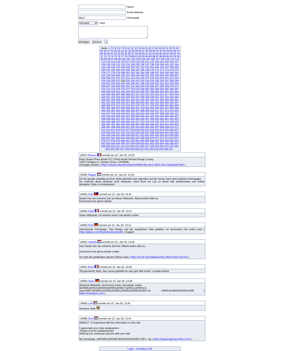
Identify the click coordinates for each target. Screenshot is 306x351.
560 (103, 138)
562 (113, 138)
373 (128, 105)
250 (152, 83)
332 (162, 97)
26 (105, 51)
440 (142, 116)
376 (142, 105)
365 (167, 102)
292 (123, 91)
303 (176, 91)
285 (167, 89)
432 (103, 116)
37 (143, 51)
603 (157, 143)
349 (167, 100)
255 (176, 83)
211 (118, 78)
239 (176, 81)
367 (176, 102)
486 (132, 124)
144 (103, 67)
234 (152, 81)
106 (153, 59)
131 (118, 64)
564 (123, 138)
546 (113, 135)
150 (132, 67)
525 (167, 130)
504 (142, 127)
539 (157, 132)
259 (118, 86)
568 (142, 138)
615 (137, 146)
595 (118, 143)
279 (137, 89)
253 (167, 83)
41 (157, 51)
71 (101, 56)
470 (132, 121)
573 (167, 138)
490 (152, 124)
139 (157, 64)
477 (167, 121)
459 (157, 119)
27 (108, 51)
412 (162, 111)
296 (142, 91)
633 (151, 149)
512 (103, 130)
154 (152, 67)
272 (103, 89)
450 (113, 119)
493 (167, 124)
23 (173, 48)
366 (172, 102)
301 (167, 91)
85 (150, 56)
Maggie (92, 174)
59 (139, 53)
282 (152, 89)
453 (128, 119)
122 (152, 61)
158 (172, 67)
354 (113, 102)
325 (128, 97)
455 (137, 119)
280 (142, 89)
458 (152, 119)
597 (128, 143)
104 (143, 59)
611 (118, 146)
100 (123, 59)
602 (152, 143)
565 (128, 138)
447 (176, 116)
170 (152, 70)
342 (132, 100)
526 (172, 130)
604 (162, 143)
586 (152, 140)
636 (166, 149)
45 (171, 51)
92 (174, 56)
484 (123, 124)
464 (103, 121)
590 (172, 140)
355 (118, 102)
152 (142, 67)
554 (152, 135)
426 (152, 113)
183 (137, 72)
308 (123, 94)
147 (118, 67)
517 (128, 130)
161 (108, 70)
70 (178, 53)
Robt (90, 225)
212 (123, 78)
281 (147, 89)
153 (147, 67)
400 (103, 111)
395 (157, 108)
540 (162, 132)
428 (162, 113)
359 (137, 102)
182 (132, 72)
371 (118, 105)
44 (167, 51)
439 (137, 116)
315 (157, 94)
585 (147, 140)
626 (117, 149)
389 (128, 108)
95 (105, 59)
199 (137, 75)
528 (103, 132)
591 (176, 140)
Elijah (91, 211)
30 (119, 51)
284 (162, 89)
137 (147, 64)
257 (108, 86)
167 (137, 70)
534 (132, 132)
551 (137, 135)
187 (157, 72)
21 (167, 48)
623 (176, 146)
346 (152, 100)
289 (108, 91)
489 (147, 124)
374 (132, 105)
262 (132, 86)
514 (113, 130)
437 (128, 116)
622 (172, 146)
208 (103, 78)
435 (118, 116)
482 (113, 124)
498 (113, 127)
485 (128, 124)
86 (154, 56)
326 (132, 97)
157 (167, 67)
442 (152, 116)
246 (132, 83)
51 (112, 53)
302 (172, 91)
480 (103, 124)
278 (132, 89)
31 (122, 51)
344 (142, 100)
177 (108, 72)
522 (152, 130)
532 (123, 132)
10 (128, 48)
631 (142, 149)
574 (172, 138)
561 (108, 138)
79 (129, 56)
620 (162, 146)
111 (177, 59)
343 (137, 100)
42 (160, 51)
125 (167, 61)
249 (147, 83)
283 (157, 89)
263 (137, 86)
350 (172, 100)
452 (123, 119)
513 (108, 130)
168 (142, 70)
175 (176, 70)
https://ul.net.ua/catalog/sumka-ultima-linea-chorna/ (159, 257)
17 (152, 48)
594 (113, 143)
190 (172, 72)
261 (128, 86)
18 (156, 48)
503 (137, 127)
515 (118, 130)
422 (132, 113)
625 (112, 149)
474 (152, 121)
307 (118, 94)
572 (162, 138)
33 (129, 51)
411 (157, 111)
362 (152, 102)
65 (160, 53)
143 (176, 64)
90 (167, 56)
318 (172, 94)
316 (162, 94)
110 (172, 59)
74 (112, 56)
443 (157, 116)
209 (108, 78)
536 (142, 132)
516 (123, 130)
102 (133, 59)
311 (137, 94)
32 (126, 51)
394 (152, 108)
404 (123, 111)
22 (170, 48)
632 (146, 149)
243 (118, 83)
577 (108, 140)
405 (128, 111)
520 (142, 130)
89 (164, 56)
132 (123, 64)
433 (108, 116)
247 (137, 83)
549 (128, 135)
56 (129, 53)
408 (142, 111)
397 (167, 108)
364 (162, 102)
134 (132, 64)
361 (147, 102)
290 (113, 91)
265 (147, 86)
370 (113, 105)
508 (162, 127)
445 (167, 116)
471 (137, 121)
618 (152, 146)
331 (157, 97)
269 (167, 86)
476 (162, 121)
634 (156, 149)
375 (137, 105)
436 (123, 116)
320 (103, 97)
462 (172, 119)
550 (132, 135)
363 (157, 102)
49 (105, 53)
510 (172, 127)
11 (131, 48)
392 (142, 108)
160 (103, 70)
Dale (90, 194)
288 (103, 91)
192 (103, 75)
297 (147, 91)
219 (157, 78)
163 (118, 70)
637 (171, 149)
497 (108, 127)
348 (162, 100)
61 (146, 53)
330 (152, 97)
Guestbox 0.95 (144, 348)
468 (123, 121)
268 (162, 86)
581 (128, 140)
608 (103, 146)
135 (137, 64)
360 (142, 102)
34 (133, 51)
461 (167, 119)
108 (163, 59)
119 (137, 61)
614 (132, 146)
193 (108, 75)
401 (108, 111)
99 (119, 59)
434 (113, 116)
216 (142, 78)
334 (172, 97)
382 (172, 105)
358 (132, 102)
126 (172, 61)
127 (176, 61)
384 (103, 108)
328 (142, 97)
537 (147, 132)
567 (137, 138)
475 (157, 121)
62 (150, 53)
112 (103, 61)
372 (123, 105)
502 (132, 127)
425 (147, 113)
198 (132, 75)
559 (176, 135)
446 (172, 116)
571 (157, 138)
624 (107, 149)
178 (113, 72)
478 (172, 121)
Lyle (90, 303)
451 (118, 119)
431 (176, 113)
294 (132, 91)
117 (128, 61)
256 (103, 86)
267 (157, 86)
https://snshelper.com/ (92, 293)
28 (112, 51)
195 (118, 75)
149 (128, 67)
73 (108, 56)
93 (178, 56)
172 (162, 70)
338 (113, 100)
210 (113, 78)
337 (108, 100)
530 (113, 132)
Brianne (92, 155)
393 (147, 108)
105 (148, 59)
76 (119, 56)
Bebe (91, 267)
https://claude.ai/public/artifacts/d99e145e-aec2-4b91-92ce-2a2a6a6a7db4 (142, 164)
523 (157, 130)
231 (137, 81)
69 (174, 53)
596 (123, 143)
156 (162, 67)
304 (103, 94)
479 (176, 121)
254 (172, 83)
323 (118, 97)
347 (157, 100)
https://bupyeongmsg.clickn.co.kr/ (172, 339)
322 (113, 97)
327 (137, 97)
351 (176, 100)
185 (147, 72)
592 (103, 143)
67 (167, 53)
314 (152, 94)
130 (113, 64)
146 (113, 67)
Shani (91, 281)
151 (137, 67)
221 (167, 78)
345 (147, 100)
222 (172, 78)
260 (123, 86)
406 (132, 111)
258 (113, 86)
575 (176, 138)
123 (157, 61)
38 (146, 51)
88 (160, 56)
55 (126, 53)
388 (123, 108)
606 (172, 143)
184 (142, 72)
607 (176, 143)
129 (108, 64)
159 (176, 67)
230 (132, 81)
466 (113, 121)
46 (174, 51)
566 (132, 138)
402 (113, 111)
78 (126, 56)
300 (162, 91)
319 (176, 94)
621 (167, 146)
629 (132, 149)
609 (108, 146)
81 (136, 56)
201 (147, 75)
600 (142, 143)
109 (167, 59)
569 (147, 138)
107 (158, 59)
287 (176, 89)
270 (172, 86)
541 (167, 132)
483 (118, 124)
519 (137, 130)
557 (167, 135)
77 (122, 56)
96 (109, 59)
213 (128, 78)
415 (176, 111)
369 (108, 105)
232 (142, 81)
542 (172, 132)
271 (176, 86)
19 (159, 48)
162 (113, 70)
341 (128, 100)
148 (123, 67)
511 (176, 127)
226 (113, 81)
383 (176, 105)
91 (171, 56)
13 (139, 48)
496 (103, 127)
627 (122, 149)
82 (139, 56)
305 (108, 94)
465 (108, 121)
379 (157, 105)
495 (176, 124)
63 (154, 53)
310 (132, 94)
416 (103, 113)
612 (123, 146)
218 (152, 78)
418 (113, 113)
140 (162, 64)
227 (118, 81)
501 (128, 127)
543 (176, 132)
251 (157, 83)
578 (113, 140)
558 (172, 135)
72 (105, 56)
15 (146, 48)
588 (162, 140)
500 (123, 127)
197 (128, 75)
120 (142, 61)
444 (162, 116)
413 (167, 111)
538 (152, 132)
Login (131, 348)
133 (128, 64)
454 (132, 119)
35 (136, 51)
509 (167, 127)
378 (152, 105)
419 (118, 113)
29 (115, 51)
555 (157, 135)
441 (147, 116)
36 (139, 51)
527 (176, 130)
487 (137, 124)
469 (128, 121)
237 (167, 81)
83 (143, 56)
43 (164, 51)
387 (118, 108)
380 (162, 105)
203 (157, 75)
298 (152, 91)
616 (142, 146)
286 (172, 89)
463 (176, 119)
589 (167, 140)
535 (137, 132)
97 (112, 59)
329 (147, 97)
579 (118, 140)
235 (157, 81)
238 (172, 81)
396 (162, 108)
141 (167, 64)
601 (147, 143)
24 (177, 48)
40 (154, 51)
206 (172, 75)
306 (113, 94)
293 (128, 91)
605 (167, 143)
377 (147, 105)
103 (138, 59)
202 (152, 75)
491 (157, 124)
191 (176, 72)
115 (118, 61)
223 (176, 78)
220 (162, 78)
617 (147, 146)
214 (132, 78)
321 (108, 97)
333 (167, 97)
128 (103, 64)
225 (108, 81)
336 (103, 100)
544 (103, 135)
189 (167, 72)
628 (127, 149)
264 (142, 86)
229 (128, 81)
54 (122, 53)
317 (167, 94)
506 (152, 127)
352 (103, 102)
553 (147, 135)
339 (118, 100)
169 (147, 70)
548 (123, 135)
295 (137, 91)
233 (147, 81)
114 (113, 61)
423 (137, 113)
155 (157, 67)
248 (142, 83)
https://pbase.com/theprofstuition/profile (101, 232)
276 (123, 89)
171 (157, 70)
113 (108, 61)
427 (157, 113)
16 (149, 48)
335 (176, 97)
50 (108, 53)
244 (123, 83)
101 (128, 59)
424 (142, 113)
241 (108, 83)
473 (147, 121)
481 (108, 124)
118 (132, 61)
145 (108, 67)
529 (108, 132)
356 (123, 102)
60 (143, 53)
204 (162, 75)
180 (123, 72)
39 (150, 51)
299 (157, 91)
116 (123, 61)
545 (108, 135)
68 (171, 53)
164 (123, 70)
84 (146, 56)
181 (128, 72)
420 (123, 113)
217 (147, 78)
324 (123, 97)
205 (167, 75)
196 (123, 75)
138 (152, 64)
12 (135, 48)
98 (116, 59)
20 (163, 48)
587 (157, 140)
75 (115, 56)
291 (118, 91)
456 (142, 119)
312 (142, 94)
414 (172, 111)
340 (123, 100)
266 (152, 86)
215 (137, 78)
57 (133, 53)
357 (128, 102)
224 (103, 81)
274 (113, 89)
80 (133, 56)
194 (113, 75)
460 (162, 119)
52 (115, 53)
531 (118, 132)
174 (172, 70)
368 (103, 105)
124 (162, 61)
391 (137, 108)
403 (118, 111)
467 (118, 121)
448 (103, 119)
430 (172, 113)
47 (178, 51)
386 (113, 108)
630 (137, 149)
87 (157, 56)
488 (142, 124)
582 (132, 140)
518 (132, 130)
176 (103, 72)
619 (157, 146)
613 (128, 146)
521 (147, 130)
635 (161, 149)
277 (128, 89)
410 (152, 111)
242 (113, 83)
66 (164, 53)
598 (132, 143)
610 (113, 146)
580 (123, 140)
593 (108, 143)
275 (118, 89)
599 (137, 143)
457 (147, 119)
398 (172, 108)
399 (176, 108)
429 (167, 113)
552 (142, 135)
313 (147, 94)
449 (108, 119)
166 (132, 70)
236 (162, 81)
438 (132, 116)
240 (103, 83)
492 (162, 124)
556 (162, 135)
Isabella (92, 242)
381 (167, 105)
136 (142, 64)
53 (119, 53)
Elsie (90, 318)
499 (118, 127)
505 (147, 127)
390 (132, 108)
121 (147, 61)
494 (172, 124)
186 (152, 72)
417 (108, 113)
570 (152, 138)
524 (162, 130)
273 (108, 89)
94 (102, 59)
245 (128, 83)
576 (103, 140)
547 (118, 135)
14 (142, 48)
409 (147, 111)
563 (118, 138)
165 (128, 70)
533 (128, 132)
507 (157, 127)
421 (128, 113)
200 (142, 75)
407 (137, 111)
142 (172, 64)
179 (118, 72)
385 (108, 108)
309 (128, 94)
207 (176, 75)
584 (142, 140)
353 (108, 102)
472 (142, 121)
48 (101, 53)
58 (136, 53)
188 (162, 72)
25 (101, 51)
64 (157, 53)
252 (162, 83)
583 (137, 140)
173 (167, 70)
